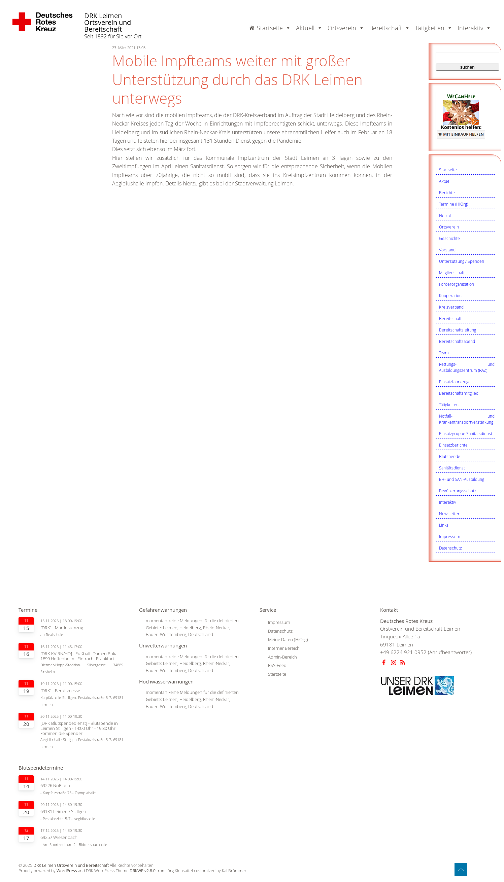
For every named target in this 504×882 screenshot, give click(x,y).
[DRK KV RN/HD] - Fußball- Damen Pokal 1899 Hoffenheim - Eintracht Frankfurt (79, 656)
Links (443, 525)
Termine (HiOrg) (453, 204)
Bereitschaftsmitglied (458, 393)
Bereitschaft (450, 318)
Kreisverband (451, 307)
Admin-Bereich (282, 657)
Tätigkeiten (449, 404)
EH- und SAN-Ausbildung (461, 479)
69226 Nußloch (55, 785)
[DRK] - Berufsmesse (60, 690)
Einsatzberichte (453, 445)
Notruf (445, 215)
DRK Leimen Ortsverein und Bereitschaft (107, 22)
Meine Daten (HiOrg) (288, 639)
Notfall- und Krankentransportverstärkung (467, 419)
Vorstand (447, 249)
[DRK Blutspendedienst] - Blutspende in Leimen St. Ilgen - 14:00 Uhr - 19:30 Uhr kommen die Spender (79, 728)
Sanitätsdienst (452, 467)
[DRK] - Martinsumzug (61, 627)
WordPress (67, 870)
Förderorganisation (456, 284)
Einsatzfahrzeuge (455, 381)
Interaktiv (447, 502)
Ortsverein (449, 227)
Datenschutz (450, 548)
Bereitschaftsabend (457, 341)
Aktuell (445, 181)
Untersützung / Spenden (461, 261)
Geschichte (449, 238)
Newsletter (449, 513)
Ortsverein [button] (346, 28)
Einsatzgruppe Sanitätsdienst (465, 433)
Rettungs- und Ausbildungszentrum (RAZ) (467, 367)
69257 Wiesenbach (58, 837)
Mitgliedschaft (452, 272)
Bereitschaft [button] (389, 28)
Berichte (447, 192)
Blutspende (449, 456)
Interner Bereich (284, 648)
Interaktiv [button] (474, 28)
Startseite (274, 28)
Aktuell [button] (309, 28)
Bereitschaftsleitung (457, 329)
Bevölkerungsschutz (457, 490)
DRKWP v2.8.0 (143, 870)
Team (444, 352)
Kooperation (450, 295)
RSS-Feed (277, 665)
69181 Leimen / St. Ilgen (63, 811)
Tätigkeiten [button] (433, 28)
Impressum (449, 536)
